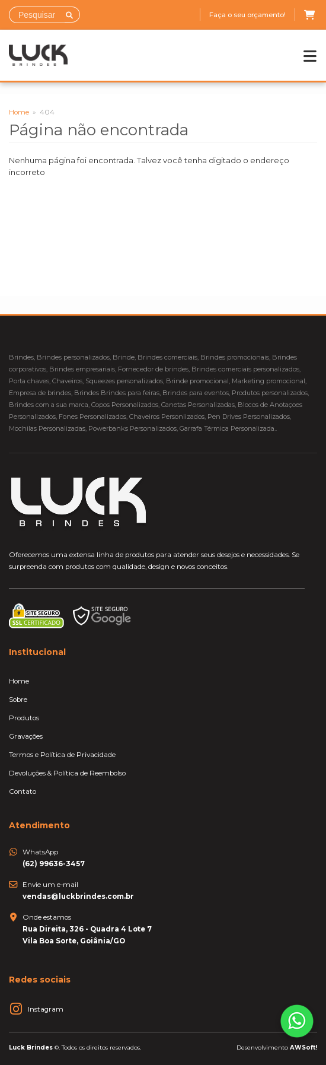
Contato (22, 791)
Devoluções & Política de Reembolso (67, 773)
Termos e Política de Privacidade (62, 755)
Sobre (18, 699)
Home (19, 112)
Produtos (24, 718)
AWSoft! (303, 1047)
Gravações (26, 736)
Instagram (45, 1009)
